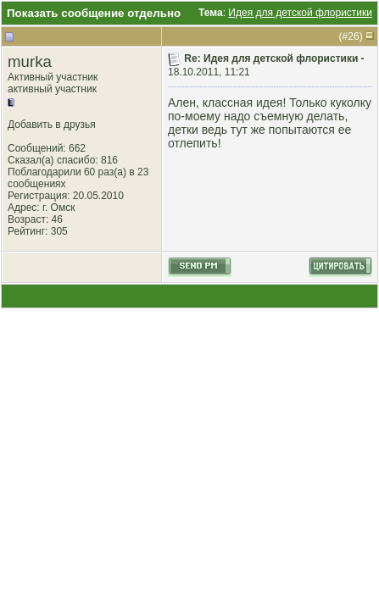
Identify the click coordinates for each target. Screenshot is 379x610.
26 (353, 36)
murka (30, 61)
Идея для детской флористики (300, 13)
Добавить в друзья (52, 124)
